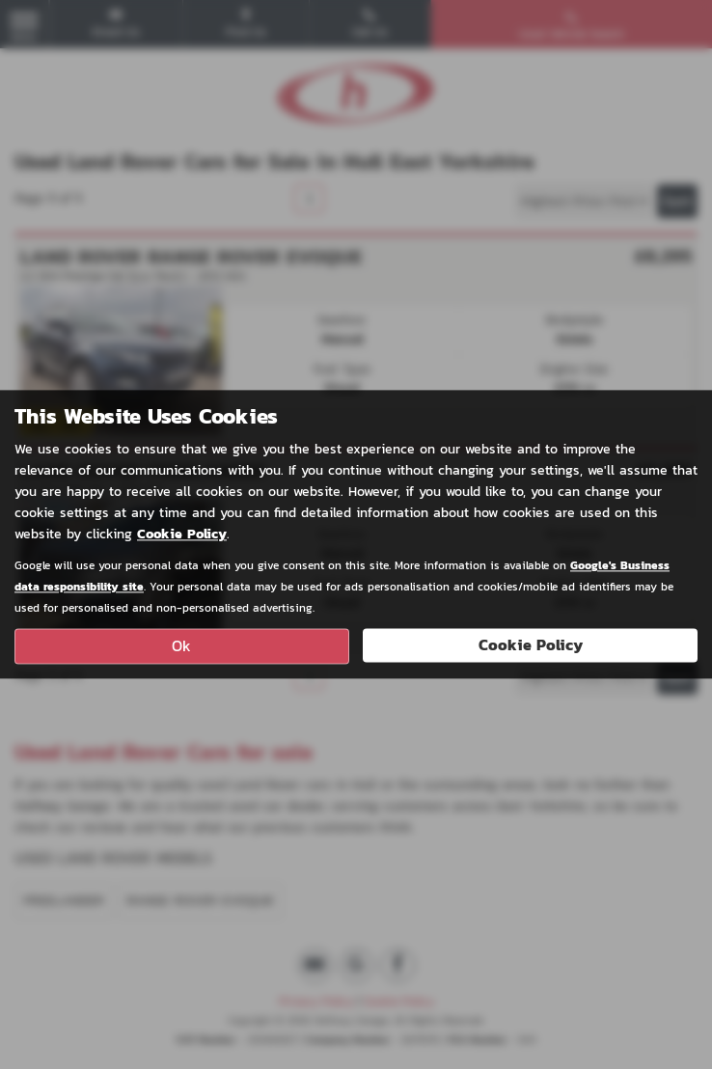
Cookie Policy (182, 535)
